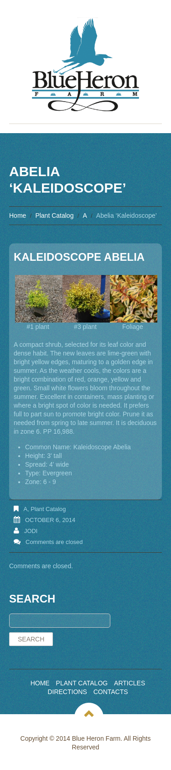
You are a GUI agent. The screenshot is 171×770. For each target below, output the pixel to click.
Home (17, 215)
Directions (67, 691)
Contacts (110, 691)
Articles (129, 683)
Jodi (30, 531)
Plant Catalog (54, 215)
